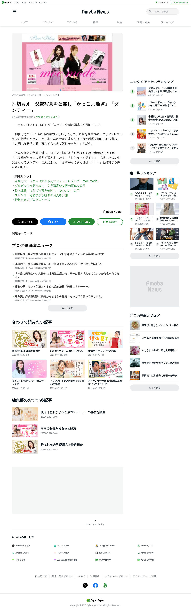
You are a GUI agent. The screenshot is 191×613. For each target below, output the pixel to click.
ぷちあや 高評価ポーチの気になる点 (160, 337)
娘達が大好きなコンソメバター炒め (160, 325)
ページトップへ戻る (95, 523)
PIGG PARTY (104, 552)
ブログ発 (71, 22)
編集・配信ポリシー (62, 576)
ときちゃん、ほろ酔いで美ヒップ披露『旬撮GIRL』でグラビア (144, 246)
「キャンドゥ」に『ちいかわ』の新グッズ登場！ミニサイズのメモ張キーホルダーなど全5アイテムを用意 (163, 107)
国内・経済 (143, 22)
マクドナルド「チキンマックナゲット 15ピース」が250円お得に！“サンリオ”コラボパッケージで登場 (163, 135)
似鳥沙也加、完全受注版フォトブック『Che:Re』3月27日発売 (169, 220)
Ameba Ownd (21, 552)
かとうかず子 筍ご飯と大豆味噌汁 (159, 350)
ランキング (167, 22)
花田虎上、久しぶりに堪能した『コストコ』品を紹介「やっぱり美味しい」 (59, 264)
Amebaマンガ (146, 552)
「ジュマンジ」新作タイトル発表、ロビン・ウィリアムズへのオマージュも (169, 246)
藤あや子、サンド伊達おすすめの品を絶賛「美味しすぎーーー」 (53, 286)
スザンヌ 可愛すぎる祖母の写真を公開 (41, 195)
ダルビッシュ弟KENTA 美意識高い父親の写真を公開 (50, 186)
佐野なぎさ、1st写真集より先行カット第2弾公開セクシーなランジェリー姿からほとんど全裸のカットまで (163, 93)
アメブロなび (104, 560)
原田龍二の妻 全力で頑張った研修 (159, 375)
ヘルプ (81, 576)
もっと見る (67, 308)
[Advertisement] (41, 490)
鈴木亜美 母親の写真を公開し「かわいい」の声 (47, 190)
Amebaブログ (146, 545)
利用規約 (94, 576)
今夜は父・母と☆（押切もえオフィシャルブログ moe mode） (57, 181)
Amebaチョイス (22, 545)
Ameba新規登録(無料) (179, 2)
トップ (24, 22)
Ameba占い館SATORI (67, 560)
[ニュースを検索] (162, 11)
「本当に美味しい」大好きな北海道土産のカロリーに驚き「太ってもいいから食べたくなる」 (67, 275)
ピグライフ (20, 560)
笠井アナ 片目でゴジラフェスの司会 (160, 362)
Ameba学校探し (147, 560)
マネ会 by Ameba (107, 545)
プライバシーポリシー (116, 576)
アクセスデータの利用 (144, 576)
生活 (119, 22)
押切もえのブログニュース (32, 200)
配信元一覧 (41, 576)
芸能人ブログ (163, 2)
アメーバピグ (63, 552)
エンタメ (47, 22)
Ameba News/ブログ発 (48, 116)
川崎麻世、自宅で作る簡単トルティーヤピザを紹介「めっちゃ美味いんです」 (60, 254)
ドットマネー (63, 545)
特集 (95, 22)
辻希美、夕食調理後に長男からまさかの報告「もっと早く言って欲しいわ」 (59, 296)
